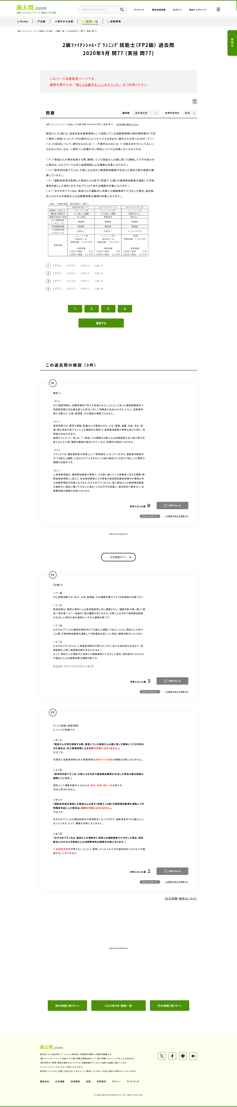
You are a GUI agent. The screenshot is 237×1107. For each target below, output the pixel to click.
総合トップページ (197, 9)
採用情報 (75, 1081)
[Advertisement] (118, 973)
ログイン (177, 9)
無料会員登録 (158, 9)
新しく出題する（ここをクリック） (98, 84)
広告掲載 (60, 1081)
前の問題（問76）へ (67, 1006)
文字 (172, 112)
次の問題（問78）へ (169, 1006)
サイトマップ (133, 1081)
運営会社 (44, 1081)
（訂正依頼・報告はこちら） (127, 124)
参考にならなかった (150, 516)
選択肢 (126, 112)
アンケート (138, 9)
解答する (101, 323)
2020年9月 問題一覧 (118, 1006)
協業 (88, 1081)
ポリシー (116, 1081)
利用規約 (101, 1081)
